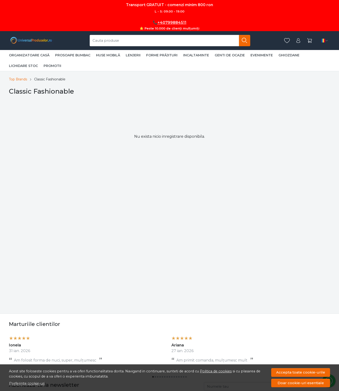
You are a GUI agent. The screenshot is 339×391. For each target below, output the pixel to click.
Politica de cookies (216, 371)
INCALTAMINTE (196, 55)
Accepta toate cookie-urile (300, 372)
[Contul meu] (298, 41)
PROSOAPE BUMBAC (72, 55)
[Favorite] (287, 41)
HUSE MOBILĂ (108, 55)
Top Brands (18, 79)
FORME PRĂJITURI (162, 55)
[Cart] (309, 41)
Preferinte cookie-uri (27, 383)
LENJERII (133, 55)
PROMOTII (52, 66)
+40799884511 (171, 22)
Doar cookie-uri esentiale (301, 383)
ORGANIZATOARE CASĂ (29, 55)
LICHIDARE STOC (23, 66)
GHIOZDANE (288, 55)
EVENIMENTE (261, 55)
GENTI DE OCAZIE (230, 55)
